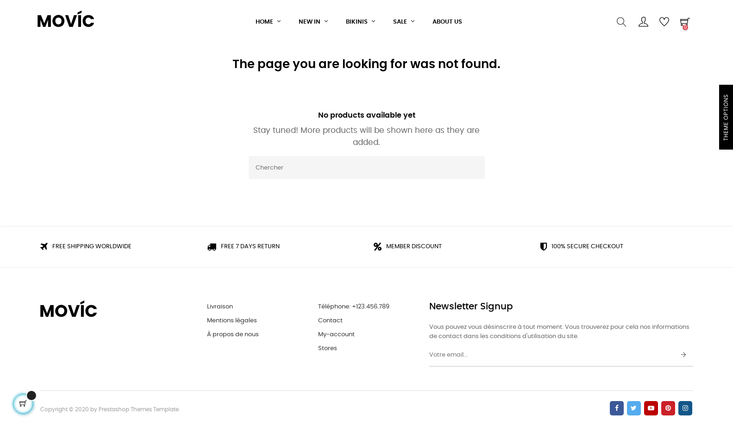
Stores (327, 347)
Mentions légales (232, 319)
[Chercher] (367, 166)
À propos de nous (233, 333)
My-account (336, 333)
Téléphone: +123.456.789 (353, 305)
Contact (330, 319)
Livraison (220, 305)
